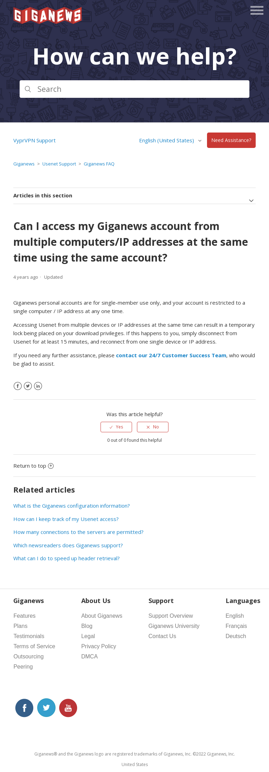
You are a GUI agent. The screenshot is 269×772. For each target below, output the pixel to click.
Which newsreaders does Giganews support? (68, 545)
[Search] (134, 89)
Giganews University (174, 626)
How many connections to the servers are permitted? (78, 531)
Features (24, 616)
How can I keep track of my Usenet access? (66, 518)
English (235, 616)
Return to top (33, 465)
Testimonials (28, 636)
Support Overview (171, 616)
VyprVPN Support (34, 140)
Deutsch (236, 636)
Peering (23, 667)
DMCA (89, 656)
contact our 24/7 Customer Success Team (171, 355)
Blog (86, 626)
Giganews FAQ (99, 164)
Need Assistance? (231, 140)
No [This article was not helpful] (156, 427)
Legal (88, 636)
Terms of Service (34, 646)
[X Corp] (27, 386)
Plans (20, 626)
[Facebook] (17, 386)
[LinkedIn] (38, 386)
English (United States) (167, 140)
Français (236, 626)
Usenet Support (59, 164)
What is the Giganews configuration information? (71, 505)
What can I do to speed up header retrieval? (66, 558)
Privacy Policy (98, 646)
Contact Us (162, 636)
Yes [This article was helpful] (119, 427)
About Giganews (101, 616)
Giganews (24, 164)
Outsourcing (28, 656)
